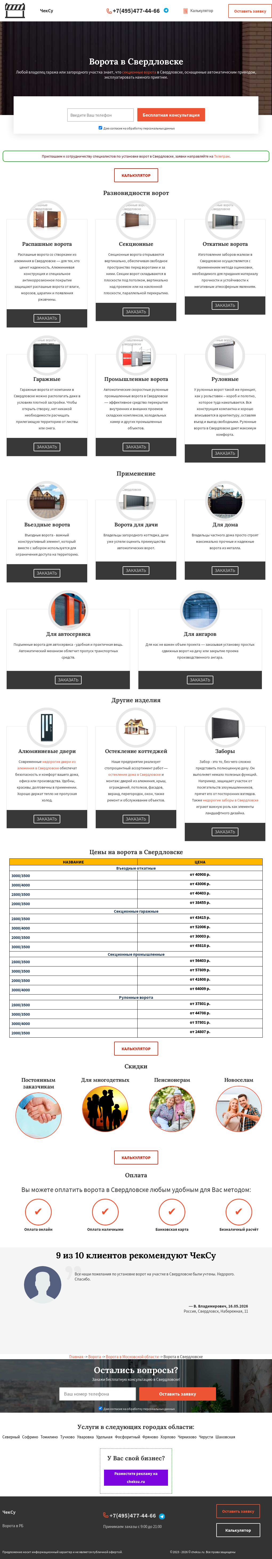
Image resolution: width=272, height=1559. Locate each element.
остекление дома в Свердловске (134, 774)
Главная (76, 1356)
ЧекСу (8, 1512)
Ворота (94, 1356)
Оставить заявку (250, 11)
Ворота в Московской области (132, 1356)
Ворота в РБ (12, 1525)
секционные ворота (139, 72)
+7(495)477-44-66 (136, 10)
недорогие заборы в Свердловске (230, 800)
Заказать (47, 318)
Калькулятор (198, 10)
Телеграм (222, 156)
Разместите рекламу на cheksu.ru (136, 1477)
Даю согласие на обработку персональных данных (137, 128)
